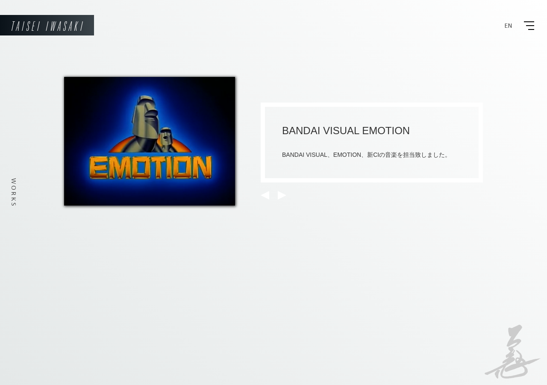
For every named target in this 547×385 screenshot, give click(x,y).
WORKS (14, 192)
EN (508, 25)
